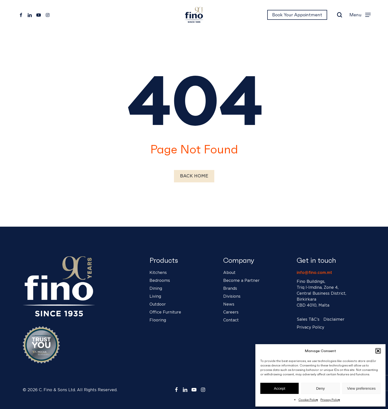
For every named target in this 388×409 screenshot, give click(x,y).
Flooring (157, 320)
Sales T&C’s (308, 319)
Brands (230, 288)
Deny (320, 388)
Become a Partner (241, 281)
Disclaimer (333, 319)
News (228, 304)
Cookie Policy (308, 400)
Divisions (232, 296)
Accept (279, 388)
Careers (231, 312)
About (229, 273)
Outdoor (157, 304)
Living (155, 296)
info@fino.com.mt (314, 273)
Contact (231, 320)
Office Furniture (165, 312)
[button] (378, 350)
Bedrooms (159, 281)
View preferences (361, 388)
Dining (155, 288)
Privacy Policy (330, 400)
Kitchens (158, 273)
